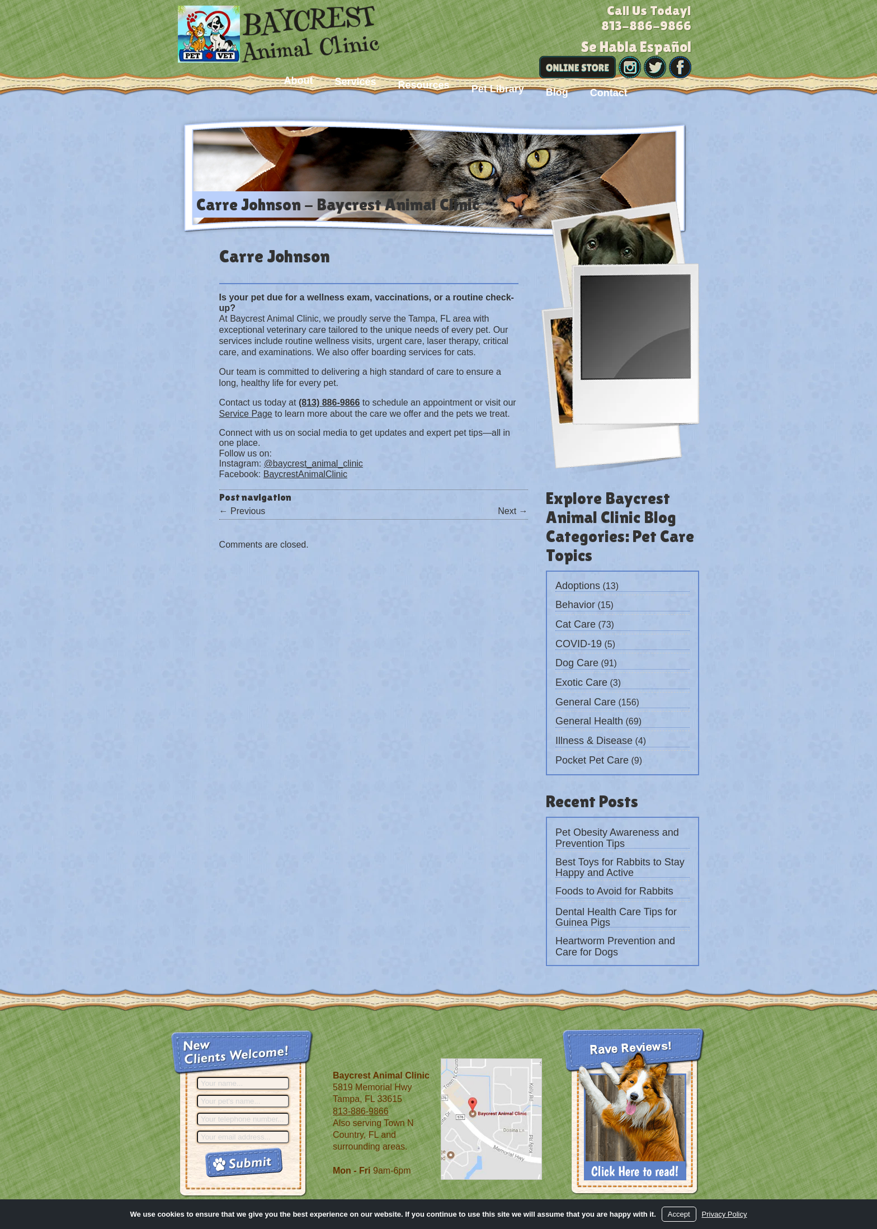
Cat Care (575, 624)
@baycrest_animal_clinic (313, 463)
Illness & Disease (594, 740)
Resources (424, 85)
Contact (609, 92)
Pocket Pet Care (592, 760)
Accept (679, 1214)
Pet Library (497, 89)
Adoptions (577, 585)
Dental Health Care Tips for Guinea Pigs (616, 917)
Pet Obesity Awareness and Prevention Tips (617, 838)
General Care (585, 702)
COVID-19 (578, 643)
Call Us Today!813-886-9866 (646, 18)
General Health (589, 721)
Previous (242, 511)
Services (355, 81)
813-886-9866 (361, 1111)
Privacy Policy (724, 1214)
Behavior (575, 604)
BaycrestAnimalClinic (305, 474)
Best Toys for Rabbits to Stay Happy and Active (620, 867)
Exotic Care (581, 682)
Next (512, 511)
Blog (557, 92)
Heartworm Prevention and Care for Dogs (615, 946)
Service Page (245, 413)
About (298, 80)
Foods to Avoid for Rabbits (614, 891)
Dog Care (576, 662)
